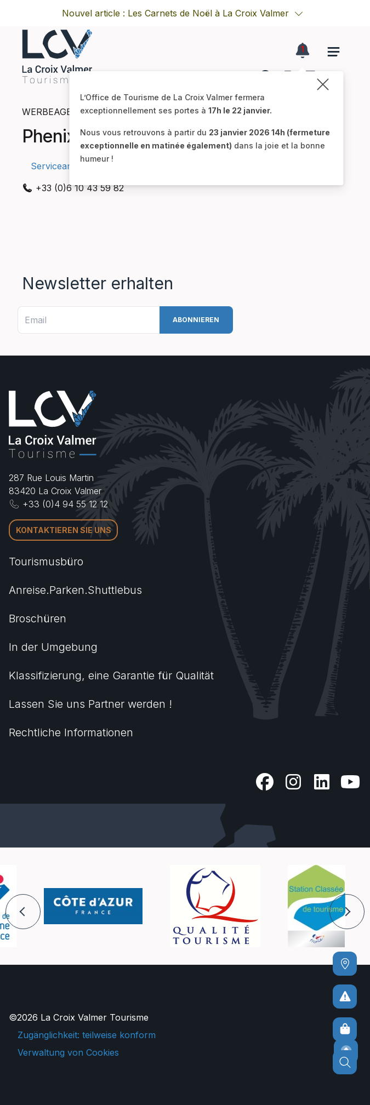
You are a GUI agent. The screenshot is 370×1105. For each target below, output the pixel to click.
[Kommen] (345, 964)
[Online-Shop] (345, 1029)
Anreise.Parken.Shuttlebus (75, 590)
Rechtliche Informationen (71, 732)
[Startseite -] (57, 56)
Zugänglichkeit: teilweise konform (87, 1034)
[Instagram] (293, 782)
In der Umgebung (53, 647)
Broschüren (37, 618)
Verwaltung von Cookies (68, 1052)
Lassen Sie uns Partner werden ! (90, 704)
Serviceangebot (63, 166)
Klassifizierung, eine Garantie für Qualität (111, 675)
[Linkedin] (322, 782)
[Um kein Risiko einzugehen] (345, 996)
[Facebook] (265, 782)
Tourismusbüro (46, 561)
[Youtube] (350, 782)
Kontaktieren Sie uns (63, 530)
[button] (299, 13)
